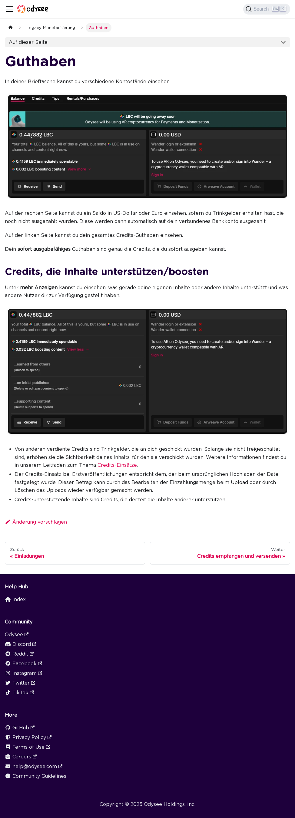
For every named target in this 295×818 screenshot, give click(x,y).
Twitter (20, 683)
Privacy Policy (28, 737)
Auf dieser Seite (28, 42)
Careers (21, 757)
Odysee (16, 634)
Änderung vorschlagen (36, 522)
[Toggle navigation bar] (9, 9)
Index (15, 599)
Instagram (23, 673)
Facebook (23, 663)
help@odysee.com (33, 766)
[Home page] (10, 27)
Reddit (19, 654)
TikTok (19, 692)
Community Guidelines (35, 776)
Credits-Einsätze (117, 465)
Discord (20, 644)
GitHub (20, 728)
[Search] (266, 9)
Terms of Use (27, 747)
